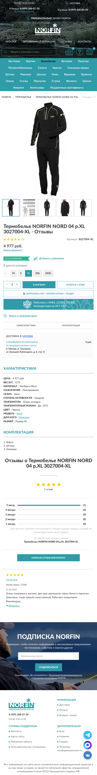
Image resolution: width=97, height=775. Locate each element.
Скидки (63, 742)
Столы (24, 81)
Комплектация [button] (71, 325)
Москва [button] (27, 336)
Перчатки (40, 81)
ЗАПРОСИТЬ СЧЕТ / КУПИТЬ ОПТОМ (48, 294)
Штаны (9, 74)
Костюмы (14, 61)
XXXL (48, 273)
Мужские (24, 417)
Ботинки (67, 61)
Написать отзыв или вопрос (48, 558)
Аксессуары (37, 87)
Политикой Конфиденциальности (65, 675)
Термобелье (48, 61)
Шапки (87, 81)
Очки (55, 74)
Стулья (56, 81)
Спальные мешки (78, 68)
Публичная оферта (21, 742)
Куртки (30, 61)
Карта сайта (17, 736)
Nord (19, 413)
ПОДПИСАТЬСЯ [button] (48, 667)
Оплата (63, 710)
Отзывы (66, 42)
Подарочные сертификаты (67, 87)
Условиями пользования (45, 678)
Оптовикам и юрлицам (39, 42)
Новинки (64, 736)
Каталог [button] (11, 42)
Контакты (84, 42)
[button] (24, 11)
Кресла (57, 68)
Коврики (18, 87)
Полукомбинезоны (20, 68)
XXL (37, 273)
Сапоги (42, 68)
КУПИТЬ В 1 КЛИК (75, 285)
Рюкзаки (25, 74)
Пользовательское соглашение (28, 747)
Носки (10, 81)
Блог (62, 731)
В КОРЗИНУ (39, 285)
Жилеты (71, 81)
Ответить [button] (12, 606)
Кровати (86, 74)
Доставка (64, 705)
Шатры (41, 74)
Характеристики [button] (26, 325)
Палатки (83, 61)
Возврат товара (68, 715)
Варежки (69, 74)
